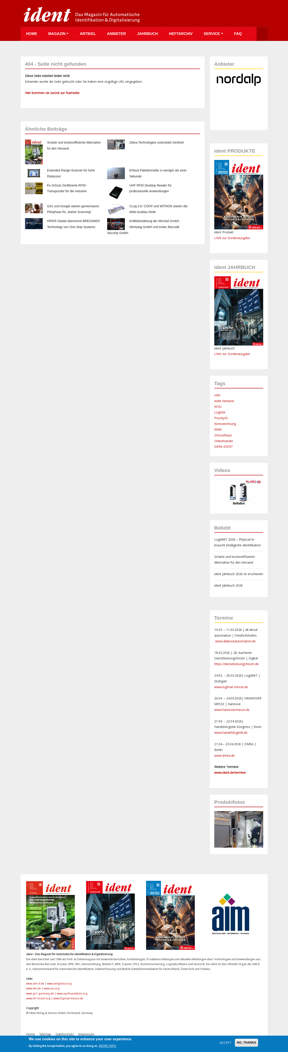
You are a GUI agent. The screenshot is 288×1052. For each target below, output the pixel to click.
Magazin (57, 34)
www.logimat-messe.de (231, 687)
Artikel (88, 34)
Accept (225, 1042)
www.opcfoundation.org (72, 993)
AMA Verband (224, 401)
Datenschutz (65, 1034)
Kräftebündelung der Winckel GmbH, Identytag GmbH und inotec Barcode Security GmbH (143, 227)
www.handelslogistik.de (230, 732)
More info (107, 1046)
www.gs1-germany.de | (41, 993)
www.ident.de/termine (230, 772)
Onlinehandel (223, 441)
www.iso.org (52, 988)
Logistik (219, 412)
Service (212, 34)
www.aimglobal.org (59, 983)
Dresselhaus (223, 435)
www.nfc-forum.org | (39, 998)
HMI (217, 395)
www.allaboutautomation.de (235, 641)
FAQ (238, 34)
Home (31, 34)
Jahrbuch (147, 34)
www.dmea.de (224, 755)
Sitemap (45, 1034)
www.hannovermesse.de (231, 710)
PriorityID (221, 418)
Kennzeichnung (225, 424)
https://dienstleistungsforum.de (236, 664)
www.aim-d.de (35, 983)
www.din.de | (35, 988)
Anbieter (116, 34)
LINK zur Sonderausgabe (232, 238)
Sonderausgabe (239, 354)
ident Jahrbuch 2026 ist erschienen (238, 574)
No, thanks (246, 1042)
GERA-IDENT (223, 446)
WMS (218, 429)
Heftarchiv (181, 34)
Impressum (86, 1034)
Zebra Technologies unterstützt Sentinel (156, 142)
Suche (262, 34)
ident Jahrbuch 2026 (228, 585)
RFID (217, 407)
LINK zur (221, 354)
